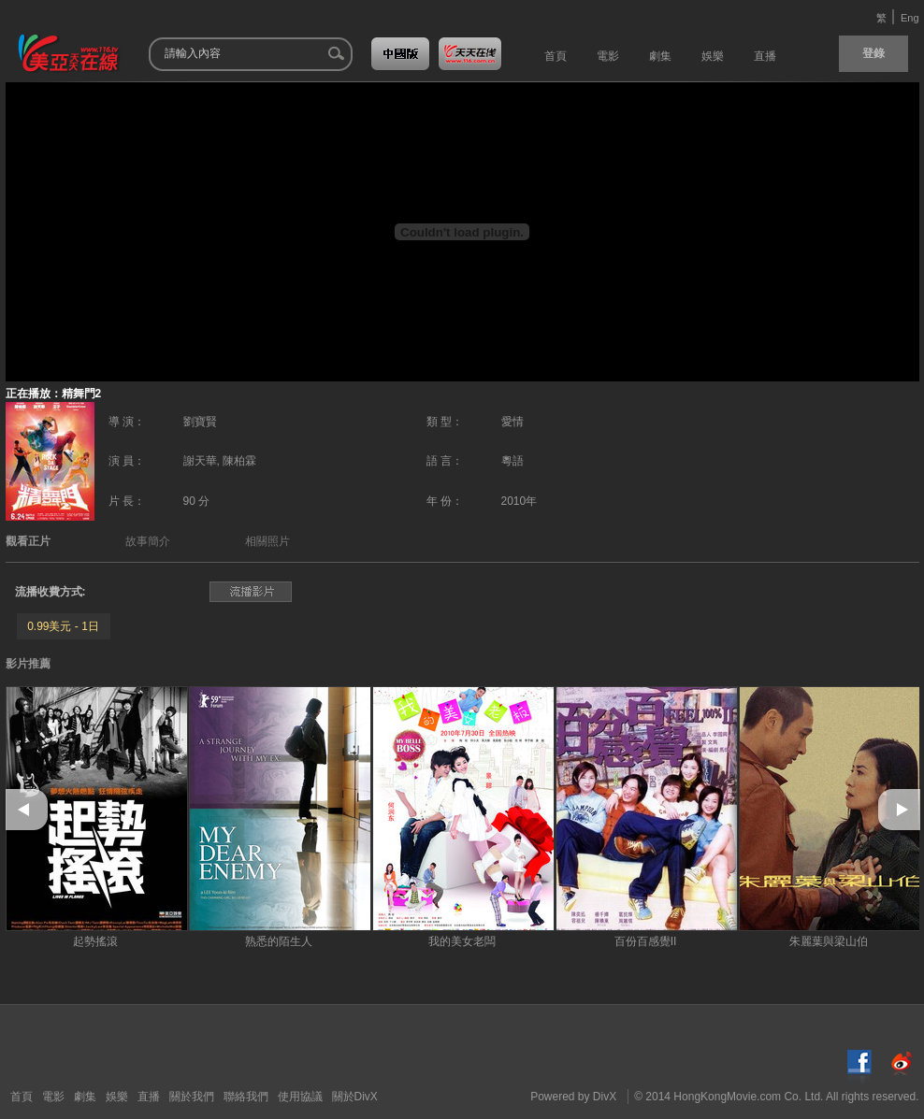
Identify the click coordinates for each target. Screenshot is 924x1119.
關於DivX (355, 1096)
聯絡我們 (246, 1096)
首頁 (21, 1096)
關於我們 (191, 1096)
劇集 (85, 1096)
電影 (53, 1096)
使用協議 (300, 1096)
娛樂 (117, 1096)
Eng (910, 17)
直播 (148, 1096)
